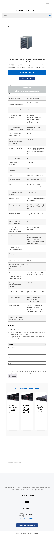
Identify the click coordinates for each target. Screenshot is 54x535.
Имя (9, 357)
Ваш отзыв (12, 347)
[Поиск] (50, 15)
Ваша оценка (12, 342)
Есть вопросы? (30, 514)
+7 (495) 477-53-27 (27, 518)
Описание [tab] (27, 87)
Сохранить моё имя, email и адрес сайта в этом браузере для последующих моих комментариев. (27, 372)
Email (10, 363)
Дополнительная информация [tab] (27, 91)
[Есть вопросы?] (21, 515)
